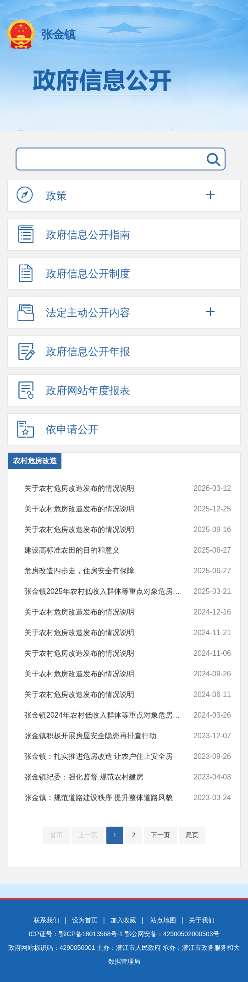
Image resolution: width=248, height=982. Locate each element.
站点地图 (163, 920)
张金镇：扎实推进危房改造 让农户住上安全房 (109, 756)
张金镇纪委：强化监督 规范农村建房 (109, 777)
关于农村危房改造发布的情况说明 (109, 488)
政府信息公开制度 (73, 273)
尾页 (192, 835)
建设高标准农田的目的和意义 (109, 550)
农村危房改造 (35, 461)
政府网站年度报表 (73, 390)
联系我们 (46, 920)
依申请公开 (58, 429)
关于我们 (202, 920)
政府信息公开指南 (73, 234)
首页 (56, 835)
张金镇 (58, 34)
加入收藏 (123, 920)
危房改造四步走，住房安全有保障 (109, 570)
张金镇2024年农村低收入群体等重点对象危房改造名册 (109, 715)
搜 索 (212, 159)
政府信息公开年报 (73, 351)
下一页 (160, 835)
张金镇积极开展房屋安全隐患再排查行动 (109, 735)
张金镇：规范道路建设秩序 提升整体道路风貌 (109, 797)
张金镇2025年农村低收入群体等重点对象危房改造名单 (109, 591)
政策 (42, 195)
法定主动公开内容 (73, 312)
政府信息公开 (124, 95)
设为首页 (85, 920)
